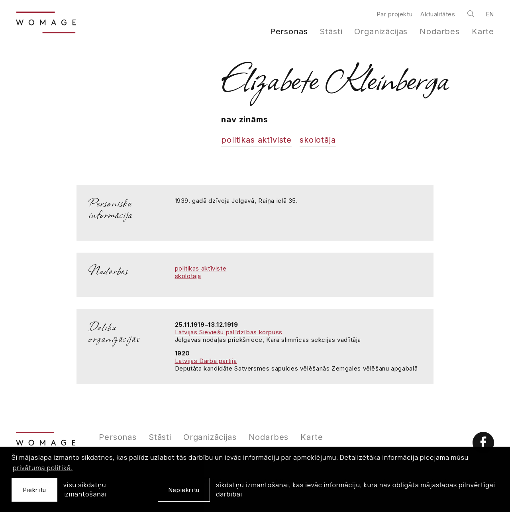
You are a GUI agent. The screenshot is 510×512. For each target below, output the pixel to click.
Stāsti (331, 31)
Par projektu (394, 14)
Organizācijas (381, 31)
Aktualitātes (437, 14)
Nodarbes (440, 31)
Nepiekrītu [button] (184, 490)
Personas (289, 31)
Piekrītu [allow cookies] (34, 490)
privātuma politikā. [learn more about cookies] (43, 467)
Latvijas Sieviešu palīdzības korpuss (228, 332)
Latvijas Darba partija (206, 361)
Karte (483, 31)
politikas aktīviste (256, 140)
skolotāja (317, 140)
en (490, 14)
